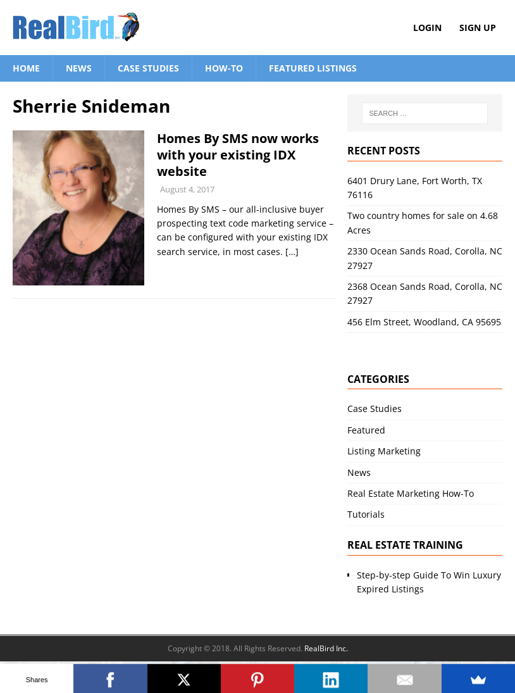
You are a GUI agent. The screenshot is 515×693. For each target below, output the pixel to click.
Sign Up (477, 28)
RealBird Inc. (326, 648)
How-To (224, 68)
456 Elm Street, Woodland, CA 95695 (424, 322)
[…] (292, 252)
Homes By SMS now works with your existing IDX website (238, 155)
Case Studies (148, 68)
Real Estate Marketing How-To (410, 493)
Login (427, 28)
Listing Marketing (384, 451)
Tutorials (366, 514)
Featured (366, 430)
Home (26, 68)
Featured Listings (313, 68)
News (79, 68)
